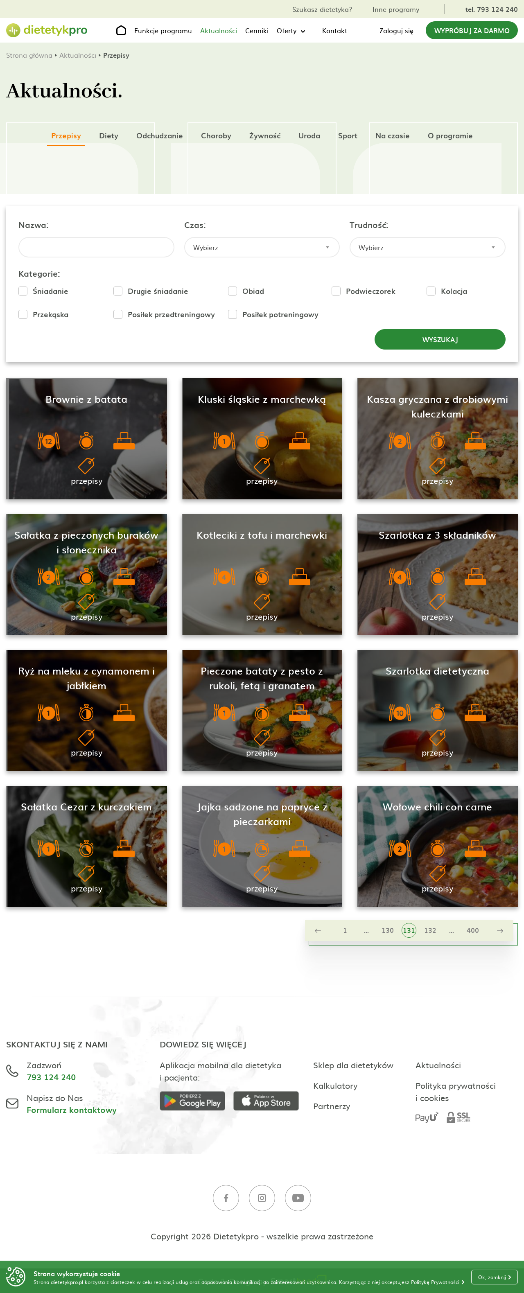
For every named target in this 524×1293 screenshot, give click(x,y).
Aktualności (218, 30)
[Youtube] (298, 1199)
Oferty (286, 30)
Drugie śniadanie (158, 290)
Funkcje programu (163, 30)
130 (388, 930)
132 (430, 930)
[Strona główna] (47, 30)
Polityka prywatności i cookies (456, 1091)
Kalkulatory (335, 1085)
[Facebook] (226, 1199)
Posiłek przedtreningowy (171, 314)
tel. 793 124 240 (491, 9)
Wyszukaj (440, 339)
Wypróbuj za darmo (472, 30)
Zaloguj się (396, 30)
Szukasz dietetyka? (322, 9)
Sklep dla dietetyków (353, 1064)
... (366, 930)
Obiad (253, 290)
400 (473, 930)
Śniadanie (50, 290)
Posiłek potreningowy (280, 314)
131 (409, 930)
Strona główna (29, 55)
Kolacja (454, 290)
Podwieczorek (370, 290)
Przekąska (50, 314)
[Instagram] (262, 1199)
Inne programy (396, 9)
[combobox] (262, 247)
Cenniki (257, 30)
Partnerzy (331, 1105)
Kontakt (334, 30)
